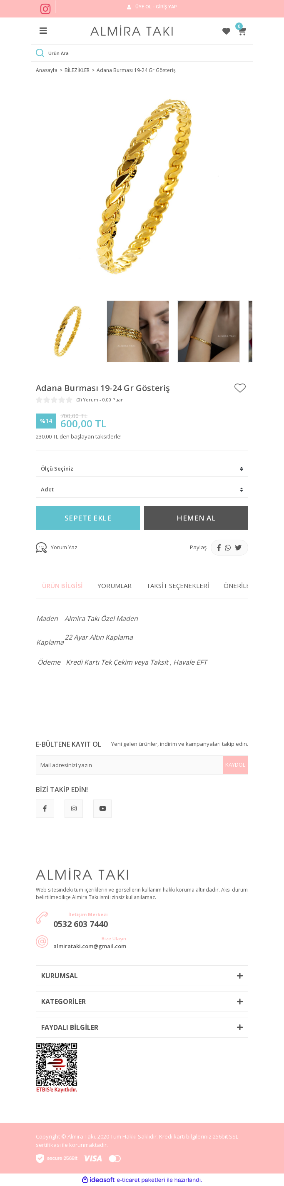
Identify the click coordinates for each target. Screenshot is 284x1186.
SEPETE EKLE (88, 518)
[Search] (148, 53)
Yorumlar (114, 585)
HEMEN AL (196, 518)
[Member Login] (151, 6)
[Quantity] (142, 490)
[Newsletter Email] (142, 765)
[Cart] (242, 31)
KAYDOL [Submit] (235, 764)
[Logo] (131, 30)
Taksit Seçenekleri (177, 585)
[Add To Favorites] (240, 388)
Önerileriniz (245, 585)
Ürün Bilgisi (62, 585)
